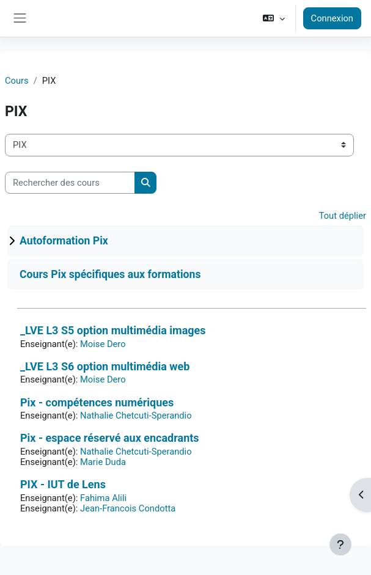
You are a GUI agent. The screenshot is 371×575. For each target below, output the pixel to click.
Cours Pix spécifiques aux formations (110, 274)
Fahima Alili (103, 498)
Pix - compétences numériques (97, 402)
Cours (17, 80)
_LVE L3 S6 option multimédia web (104, 366)
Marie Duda (103, 461)
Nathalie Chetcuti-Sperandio (136, 415)
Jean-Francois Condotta (127, 508)
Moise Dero (103, 344)
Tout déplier (342, 215)
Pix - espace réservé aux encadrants (109, 437)
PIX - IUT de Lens (63, 484)
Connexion (332, 18)
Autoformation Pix (64, 241)
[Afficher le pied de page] (340, 544)
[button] (273, 18)
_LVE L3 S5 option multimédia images (113, 330)
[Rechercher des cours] (70, 183)
